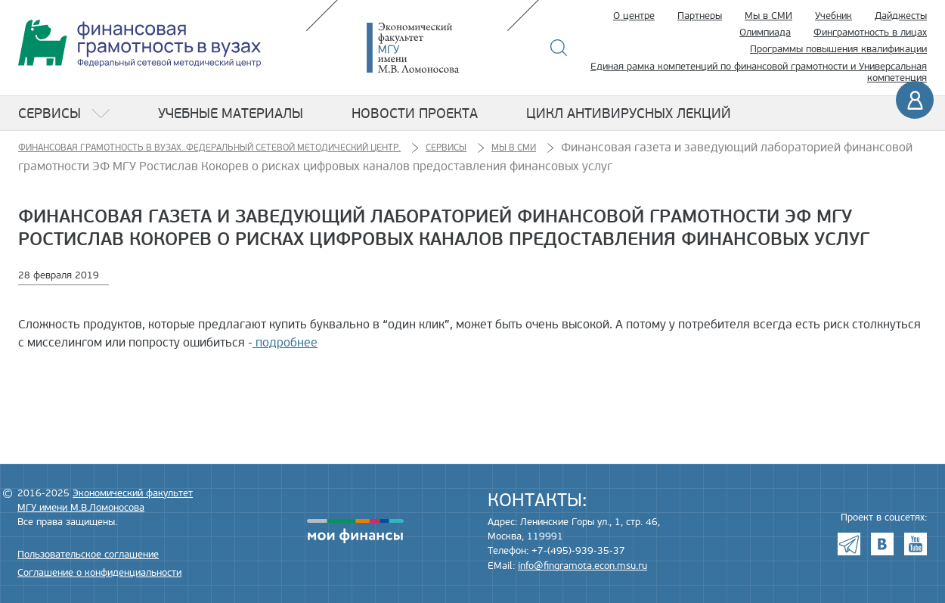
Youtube (915, 544)
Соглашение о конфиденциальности (99, 573)
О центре (634, 16)
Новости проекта (415, 113)
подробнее (285, 342)
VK (882, 544)
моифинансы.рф (355, 531)
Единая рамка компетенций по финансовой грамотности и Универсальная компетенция (758, 73)
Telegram (849, 544)
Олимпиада (765, 32)
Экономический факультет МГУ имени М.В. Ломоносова (435, 48)
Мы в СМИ (768, 16)
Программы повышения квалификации (838, 49)
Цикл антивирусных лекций (628, 113)
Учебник (833, 16)
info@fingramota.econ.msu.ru (582, 566)
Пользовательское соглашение (88, 555)
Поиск (559, 47)
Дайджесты (901, 16)
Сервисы (49, 113)
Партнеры (699, 16)
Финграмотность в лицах (870, 32)
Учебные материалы (230, 113)
